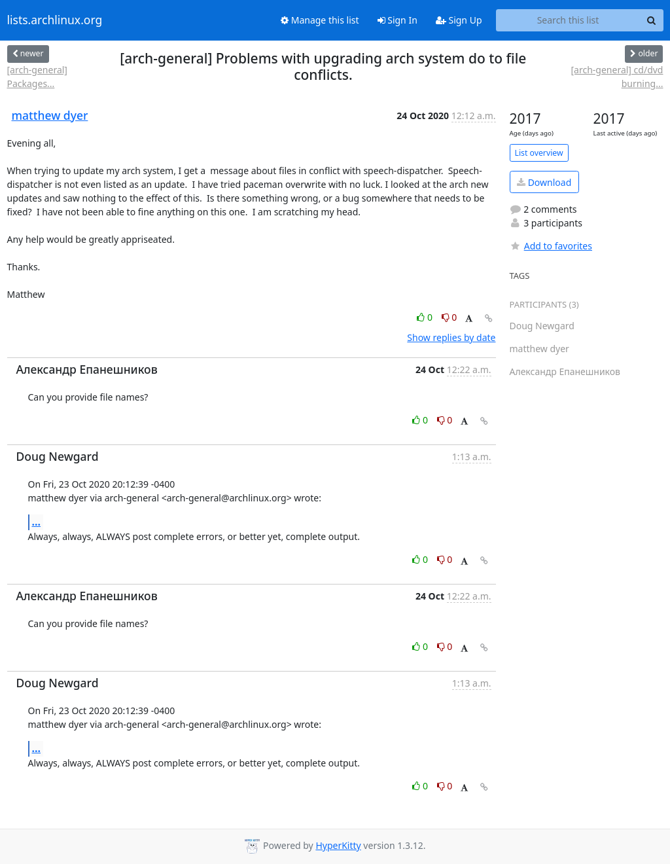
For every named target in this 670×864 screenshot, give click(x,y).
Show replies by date (451, 337)
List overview (539, 152)
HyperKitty (338, 845)
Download (544, 182)
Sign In (397, 20)
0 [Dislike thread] (449, 317)
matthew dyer (50, 115)
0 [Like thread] (425, 317)
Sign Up (459, 20)
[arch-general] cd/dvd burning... (617, 76)
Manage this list (320, 20)
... (36, 521)
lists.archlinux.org (55, 20)
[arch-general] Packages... (37, 76)
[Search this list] (568, 20)
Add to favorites (551, 246)
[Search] (651, 20)
